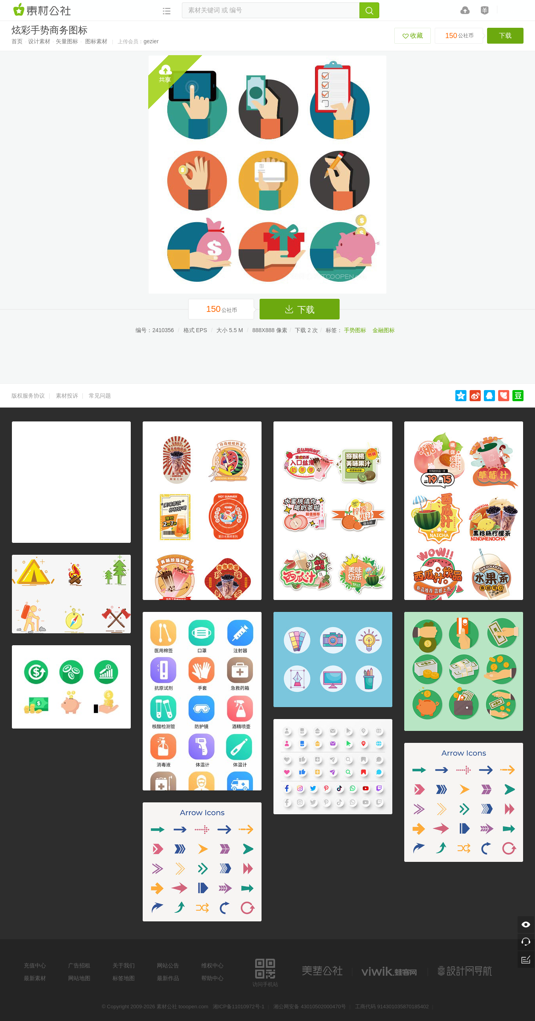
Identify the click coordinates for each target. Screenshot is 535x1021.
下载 (505, 35)
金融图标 (384, 330)
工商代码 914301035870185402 (392, 1006)
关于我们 (124, 965)
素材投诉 (67, 395)
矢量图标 (67, 41)
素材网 (43, 10)
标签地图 (124, 978)
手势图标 (355, 330)
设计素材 (39, 41)
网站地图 (79, 978)
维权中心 (212, 965)
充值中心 (35, 965)
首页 (17, 41)
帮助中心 (212, 978)
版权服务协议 (28, 395)
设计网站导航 (465, 971)
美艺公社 (322, 971)
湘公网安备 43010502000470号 (309, 1006)
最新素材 (35, 978)
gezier (151, 41)
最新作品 (168, 978)
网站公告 (168, 965)
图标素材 (96, 41)
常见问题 (100, 395)
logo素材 (390, 971)
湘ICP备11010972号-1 (238, 1006)
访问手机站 (265, 971)
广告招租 (79, 965)
